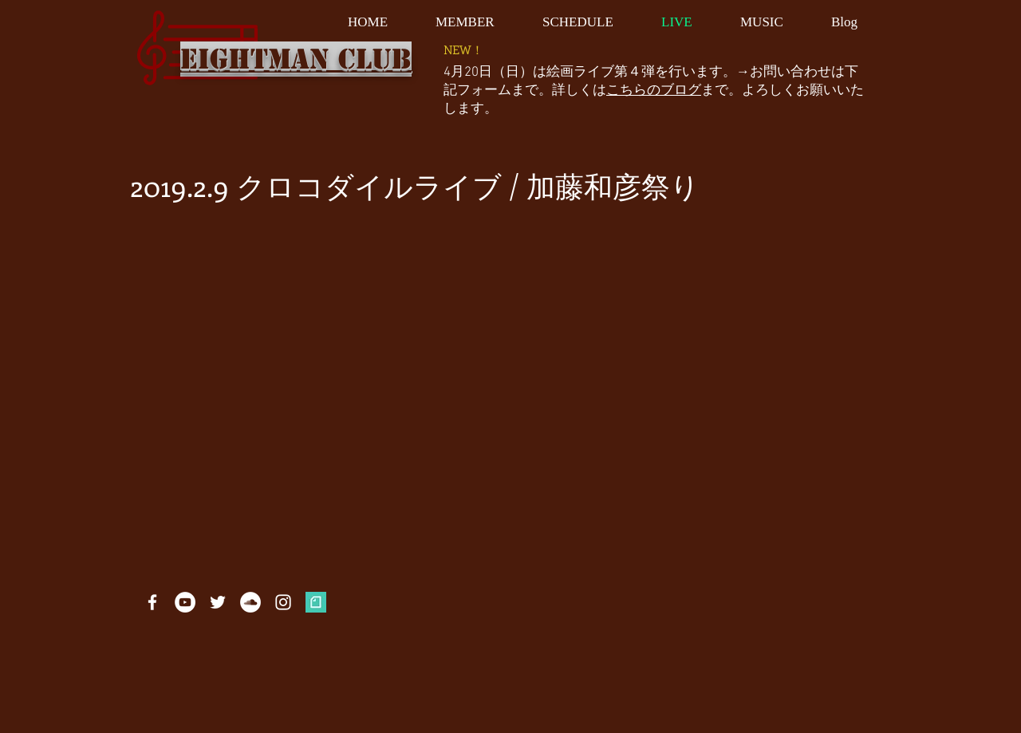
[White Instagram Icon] (283, 602)
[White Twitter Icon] (217, 602)
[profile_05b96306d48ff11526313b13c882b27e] (316, 602)
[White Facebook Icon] (152, 602)
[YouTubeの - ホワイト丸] (185, 602)
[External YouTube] (494, 363)
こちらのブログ (653, 91)
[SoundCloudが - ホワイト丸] (250, 602)
